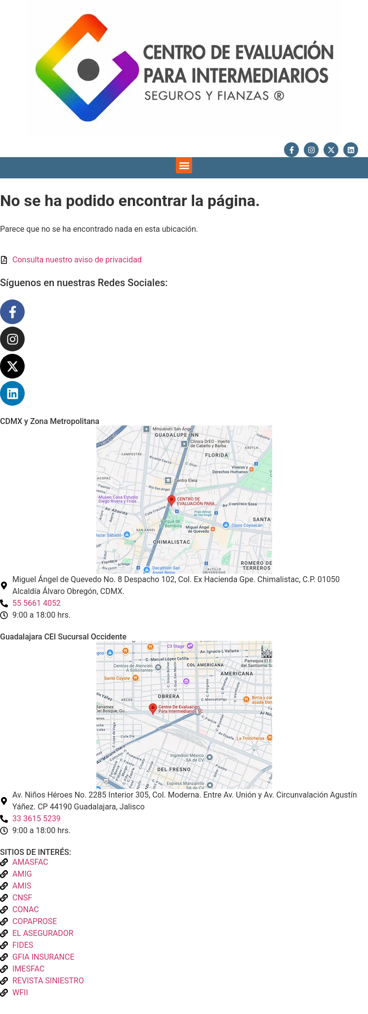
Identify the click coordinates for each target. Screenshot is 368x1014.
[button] (184, 165)
